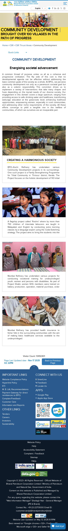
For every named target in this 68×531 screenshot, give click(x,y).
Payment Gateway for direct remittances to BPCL (15, 394)
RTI (3, 386)
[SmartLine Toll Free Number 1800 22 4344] (43, 424)
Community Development (29, 30)
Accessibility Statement (34, 450)
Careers (6, 417)
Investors (6, 420)
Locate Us (42, 386)
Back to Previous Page (53, 361)
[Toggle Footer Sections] (34, 369)
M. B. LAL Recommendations (15, 389)
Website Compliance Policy (14, 379)
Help (34, 446)
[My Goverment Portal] (44, 467)
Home (5, 45)
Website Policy (34, 442)
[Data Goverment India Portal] (34, 474)
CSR (11, 45)
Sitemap (34, 457)
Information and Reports (13, 405)
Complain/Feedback (11, 398)
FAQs (34, 461)
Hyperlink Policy (9, 382)
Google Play (43, 395)
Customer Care (9, 402)
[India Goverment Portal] (24, 466)
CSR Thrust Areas (23, 45)
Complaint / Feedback (34, 453)
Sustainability (8, 424)
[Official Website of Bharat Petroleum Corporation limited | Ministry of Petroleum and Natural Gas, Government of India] (20, 3)
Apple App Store (45, 398)
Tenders (6, 414)
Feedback (42, 382)
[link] (52, 8)
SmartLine (42, 379)
